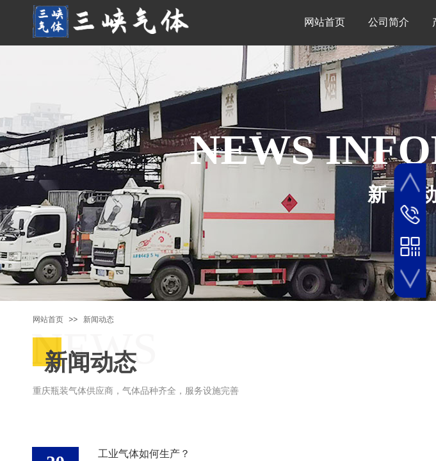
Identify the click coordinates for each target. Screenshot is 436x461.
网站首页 (324, 22)
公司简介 (388, 22)
